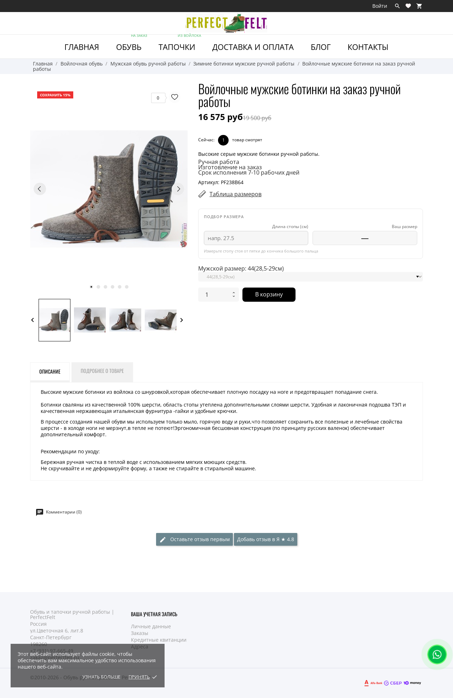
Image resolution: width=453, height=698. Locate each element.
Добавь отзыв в (265, 539)
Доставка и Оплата (253, 46)
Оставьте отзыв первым (194, 539)
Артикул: (208, 182)
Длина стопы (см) (290, 226)
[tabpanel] (109, 189)
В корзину (269, 294)
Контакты (368, 46)
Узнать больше (101, 677)
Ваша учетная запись (154, 614)
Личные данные (151, 626)
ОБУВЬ (132, 43)
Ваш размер (404, 226)
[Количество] (213, 295)
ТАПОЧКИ (180, 43)
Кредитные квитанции (159, 639)
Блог (321, 46)
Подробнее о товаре (102, 370)
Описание (50, 371)
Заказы (139, 633)
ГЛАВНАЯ (81, 46)
